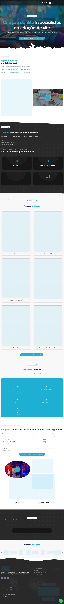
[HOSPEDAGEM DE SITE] (16, 176)
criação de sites (19, 71)
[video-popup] (47, 97)
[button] (50, 3)
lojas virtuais (8, 72)
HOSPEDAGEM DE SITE (15, 181)
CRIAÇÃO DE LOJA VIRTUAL (48, 165)
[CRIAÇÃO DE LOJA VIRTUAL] (48, 161)
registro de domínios (21, 72)
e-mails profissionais (25, 74)
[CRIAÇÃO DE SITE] (17, 161)
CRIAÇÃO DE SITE (17, 165)
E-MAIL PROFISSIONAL (48, 181)
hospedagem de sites (13, 74)
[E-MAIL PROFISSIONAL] (48, 176)
